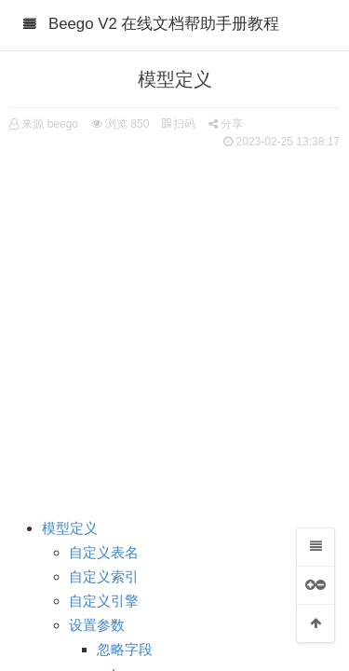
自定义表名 (104, 552)
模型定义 (70, 528)
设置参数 (97, 625)
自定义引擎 (104, 601)
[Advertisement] (174, 324)
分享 (225, 123)
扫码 (178, 123)
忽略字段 (125, 649)
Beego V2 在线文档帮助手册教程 (163, 24)
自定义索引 (104, 576)
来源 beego (49, 123)
